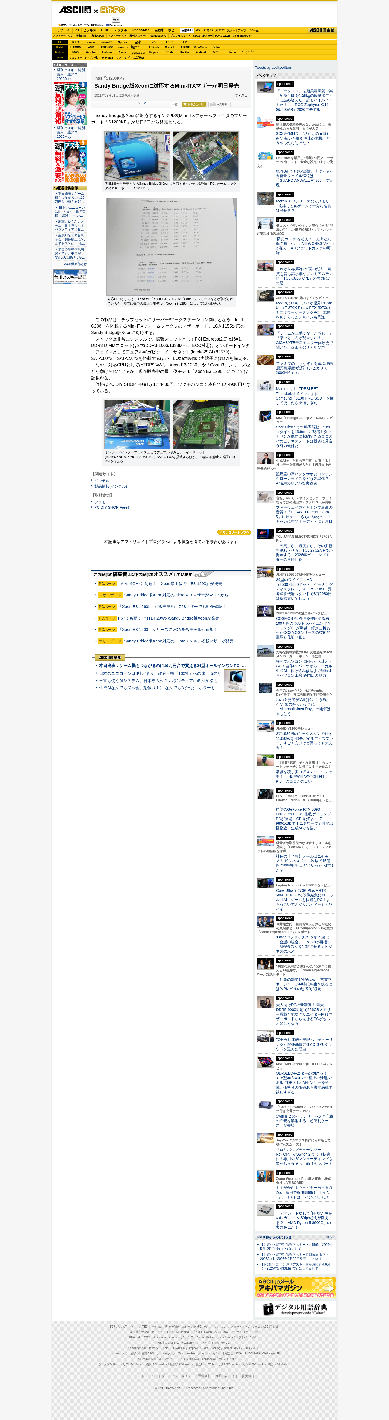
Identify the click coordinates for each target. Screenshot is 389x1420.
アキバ (208, 30)
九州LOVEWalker (229, 1364)
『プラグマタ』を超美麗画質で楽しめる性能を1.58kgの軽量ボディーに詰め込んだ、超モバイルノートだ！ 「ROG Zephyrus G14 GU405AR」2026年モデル (304, 100)
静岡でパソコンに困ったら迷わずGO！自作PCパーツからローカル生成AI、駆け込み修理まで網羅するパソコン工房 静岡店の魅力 (304, 668)
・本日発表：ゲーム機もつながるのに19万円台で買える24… (70, 198)
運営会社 (204, 1376)
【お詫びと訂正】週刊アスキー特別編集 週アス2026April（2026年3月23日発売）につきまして (294, 1257)
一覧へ (327, 1237)
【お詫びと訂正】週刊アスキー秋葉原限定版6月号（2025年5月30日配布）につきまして (295, 1266)
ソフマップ (122, 57)
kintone (107, 52)
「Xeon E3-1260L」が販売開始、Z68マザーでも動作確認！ (172, 606)
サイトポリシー (146, 1376)
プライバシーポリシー (178, 1376)
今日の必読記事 (147, 1358)
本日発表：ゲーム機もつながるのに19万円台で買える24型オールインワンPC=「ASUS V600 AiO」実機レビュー (201, 665)
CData (169, 52)
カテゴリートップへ (234, 532)
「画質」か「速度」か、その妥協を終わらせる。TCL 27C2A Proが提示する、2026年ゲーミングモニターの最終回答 (304, 553)
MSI (154, 42)
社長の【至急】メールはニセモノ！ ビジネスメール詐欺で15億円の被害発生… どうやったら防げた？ (305, 863)
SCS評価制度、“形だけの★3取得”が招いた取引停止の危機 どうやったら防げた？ (303, 138)
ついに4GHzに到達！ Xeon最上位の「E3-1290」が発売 (170, 583)
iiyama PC (187, 1331)
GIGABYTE (122, 47)
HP (185, 42)
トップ (58, 30)
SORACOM (179, 1348)
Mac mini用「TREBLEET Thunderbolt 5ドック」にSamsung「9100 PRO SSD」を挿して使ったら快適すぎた (305, 396)
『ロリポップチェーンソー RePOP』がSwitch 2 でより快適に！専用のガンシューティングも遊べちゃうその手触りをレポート (304, 1156)
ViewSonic (201, 47)
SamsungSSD (135, 47)
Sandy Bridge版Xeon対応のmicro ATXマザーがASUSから (176, 595)
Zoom (232, 52)
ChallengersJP (242, 35)
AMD (91, 47)
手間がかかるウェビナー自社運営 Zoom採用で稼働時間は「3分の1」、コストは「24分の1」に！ (306, 1192)
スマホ (220, 30)
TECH (104, 30)
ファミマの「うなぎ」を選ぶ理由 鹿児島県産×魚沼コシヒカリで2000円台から (306, 368)
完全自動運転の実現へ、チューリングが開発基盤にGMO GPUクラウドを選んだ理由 (304, 1044)
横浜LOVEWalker (156, 1364)
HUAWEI (185, 47)
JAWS (75, 52)
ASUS (169, 42)
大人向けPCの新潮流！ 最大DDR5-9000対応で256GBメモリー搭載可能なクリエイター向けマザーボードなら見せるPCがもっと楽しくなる (304, 1014)
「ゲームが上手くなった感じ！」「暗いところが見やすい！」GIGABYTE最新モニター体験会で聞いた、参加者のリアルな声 (304, 340)
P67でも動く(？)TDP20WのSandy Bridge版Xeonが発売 (168, 618)
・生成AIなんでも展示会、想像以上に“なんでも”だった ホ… (70, 239)
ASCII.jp (75, 9)
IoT (77, 30)
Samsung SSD (137, 1348)
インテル (101, 481)
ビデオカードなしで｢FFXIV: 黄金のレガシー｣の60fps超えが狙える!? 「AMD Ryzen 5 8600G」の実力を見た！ (304, 1220)
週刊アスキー (137, 35)
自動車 (159, 30)
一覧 (175, 104)
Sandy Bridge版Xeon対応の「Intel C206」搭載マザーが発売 (179, 641)
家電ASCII (97, 35)
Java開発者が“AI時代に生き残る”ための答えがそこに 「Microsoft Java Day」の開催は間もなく (303, 706)
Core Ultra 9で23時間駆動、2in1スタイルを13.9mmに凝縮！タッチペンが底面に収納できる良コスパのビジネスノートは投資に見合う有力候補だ (304, 436)
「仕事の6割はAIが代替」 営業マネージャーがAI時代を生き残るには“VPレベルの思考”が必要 (304, 984)
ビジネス (89, 30)
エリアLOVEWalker (132, 1364)
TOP (112, 1326)
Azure (122, 52)
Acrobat (91, 52)
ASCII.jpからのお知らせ (273, 1237)
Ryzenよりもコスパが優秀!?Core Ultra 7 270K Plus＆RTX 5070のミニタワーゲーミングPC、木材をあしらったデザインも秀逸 (304, 310)
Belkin (216, 47)
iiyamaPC (106, 42)
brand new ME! (221, 1342)
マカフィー (75, 57)
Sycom (122, 42)
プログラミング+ (180, 35)
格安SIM (81, 35)
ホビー (173, 30)
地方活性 (207, 35)
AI (69, 30)
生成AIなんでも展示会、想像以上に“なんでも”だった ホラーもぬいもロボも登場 (173, 687)
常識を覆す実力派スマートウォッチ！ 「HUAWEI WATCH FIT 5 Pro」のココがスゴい (304, 776)
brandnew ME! (138, 57)
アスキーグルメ (117, 35)
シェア (141, 103)
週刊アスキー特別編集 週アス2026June (71, 74)
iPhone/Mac (141, 30)
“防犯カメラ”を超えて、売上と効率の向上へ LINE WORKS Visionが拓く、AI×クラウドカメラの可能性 (305, 246)
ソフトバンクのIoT (247, 52)
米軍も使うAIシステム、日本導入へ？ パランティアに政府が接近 (158, 680)
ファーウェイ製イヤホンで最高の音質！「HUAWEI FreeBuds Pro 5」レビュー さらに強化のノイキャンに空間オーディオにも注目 (304, 514)
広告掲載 (245, 1376)
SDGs (196, 35)
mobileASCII (209, 1358)
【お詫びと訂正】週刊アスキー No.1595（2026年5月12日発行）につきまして (296, 1247)
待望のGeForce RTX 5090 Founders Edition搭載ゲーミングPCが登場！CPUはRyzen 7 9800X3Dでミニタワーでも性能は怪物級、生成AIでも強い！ (304, 818)
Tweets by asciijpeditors (273, 68)
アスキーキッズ (62, 35)
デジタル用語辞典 (188, 1358)
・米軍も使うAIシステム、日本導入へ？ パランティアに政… (69, 226)
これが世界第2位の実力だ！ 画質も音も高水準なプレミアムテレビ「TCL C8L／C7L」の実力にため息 (304, 276)
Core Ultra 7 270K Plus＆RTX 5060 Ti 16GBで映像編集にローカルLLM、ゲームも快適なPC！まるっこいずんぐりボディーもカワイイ (304, 899)
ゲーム (254, 30)
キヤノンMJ (91, 57)
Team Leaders (186, 1353)
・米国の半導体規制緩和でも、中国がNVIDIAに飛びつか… (70, 253)
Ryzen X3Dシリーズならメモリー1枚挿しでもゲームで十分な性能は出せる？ (304, 206)
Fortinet (201, 52)
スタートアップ (236, 30)
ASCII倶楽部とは (74, 264)
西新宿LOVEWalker (181, 1364)
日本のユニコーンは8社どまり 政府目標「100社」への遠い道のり (160, 673)
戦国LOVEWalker (278, 1364)
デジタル (120, 30)
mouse (91, 42)
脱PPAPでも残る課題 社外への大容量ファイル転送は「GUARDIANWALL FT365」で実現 (304, 178)
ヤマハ (217, 52)
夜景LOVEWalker (206, 1364)
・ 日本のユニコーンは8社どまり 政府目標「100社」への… (70, 212)
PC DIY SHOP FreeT (112, 507)
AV (198, 30)
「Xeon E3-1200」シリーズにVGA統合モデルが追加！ (168, 629)
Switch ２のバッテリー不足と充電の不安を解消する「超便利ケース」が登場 (304, 1121)
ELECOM (75, 47)
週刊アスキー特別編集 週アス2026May (71, 132)
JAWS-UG (148, 1337)
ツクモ (100, 502)
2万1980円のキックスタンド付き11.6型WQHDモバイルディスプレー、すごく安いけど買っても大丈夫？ (304, 740)
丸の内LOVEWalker (254, 1364)
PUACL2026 (222, 35)
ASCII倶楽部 (322, 30)
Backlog (185, 52)
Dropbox (154, 52)
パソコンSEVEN (138, 42)
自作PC (111, 10)
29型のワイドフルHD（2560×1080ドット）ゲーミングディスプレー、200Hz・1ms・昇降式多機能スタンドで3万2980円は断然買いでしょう (304, 588)
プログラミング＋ (208, 1353)
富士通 (76, 42)
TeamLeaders (157, 35)
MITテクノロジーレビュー (234, 1358)
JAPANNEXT (106, 58)
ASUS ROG (107, 47)
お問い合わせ (224, 1376)
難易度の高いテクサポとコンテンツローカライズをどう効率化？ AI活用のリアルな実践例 (305, 479)
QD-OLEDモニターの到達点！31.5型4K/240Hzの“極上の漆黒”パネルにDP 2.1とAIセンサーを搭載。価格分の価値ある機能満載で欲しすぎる (304, 1082)
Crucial (169, 47)
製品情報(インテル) (110, 486)
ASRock (154, 47)
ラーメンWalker (108, 1364)
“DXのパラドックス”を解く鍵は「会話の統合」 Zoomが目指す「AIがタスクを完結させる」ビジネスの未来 (304, 944)
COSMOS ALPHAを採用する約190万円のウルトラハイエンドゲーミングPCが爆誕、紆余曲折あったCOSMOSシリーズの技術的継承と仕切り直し (303, 627)
